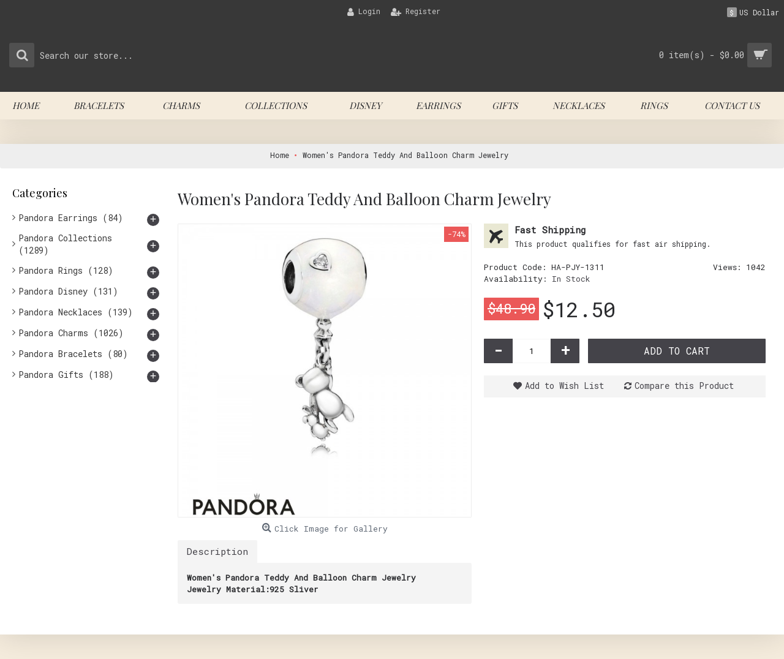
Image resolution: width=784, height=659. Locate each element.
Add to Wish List (564, 385)
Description (217, 551)
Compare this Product (684, 385)
